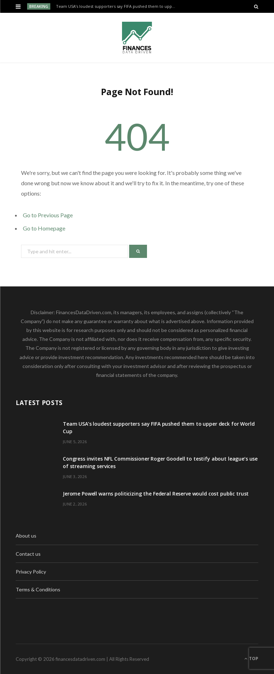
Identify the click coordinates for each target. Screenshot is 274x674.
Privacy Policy (31, 572)
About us (26, 536)
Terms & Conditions (38, 589)
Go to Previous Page (48, 215)
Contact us (28, 554)
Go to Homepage (44, 228)
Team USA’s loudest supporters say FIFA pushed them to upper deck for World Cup (118, 6)
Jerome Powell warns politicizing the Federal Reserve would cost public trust (156, 493)
